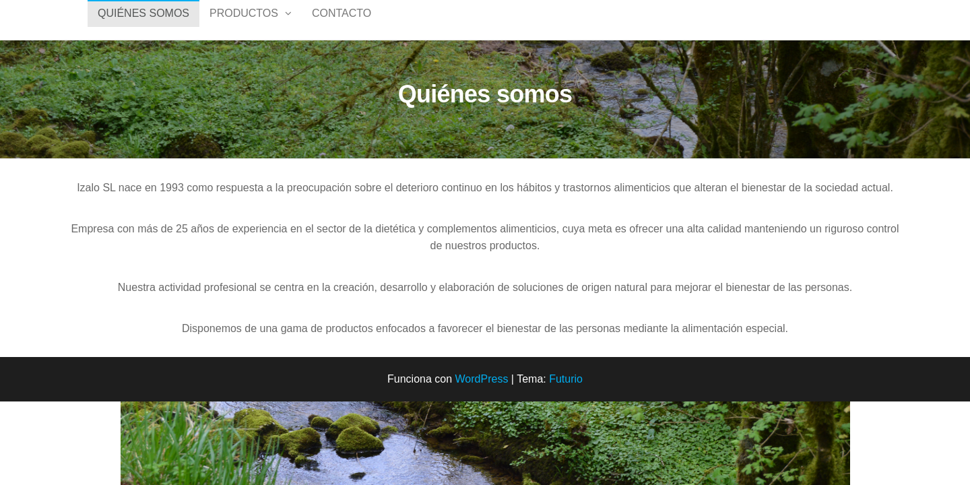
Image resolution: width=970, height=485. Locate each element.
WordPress (482, 393)
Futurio (566, 393)
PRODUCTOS (243, 26)
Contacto (341, 26)
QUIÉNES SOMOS (143, 26)
